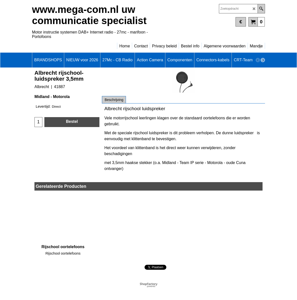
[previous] (258, 60)
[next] (263, 60)
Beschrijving (114, 100)
